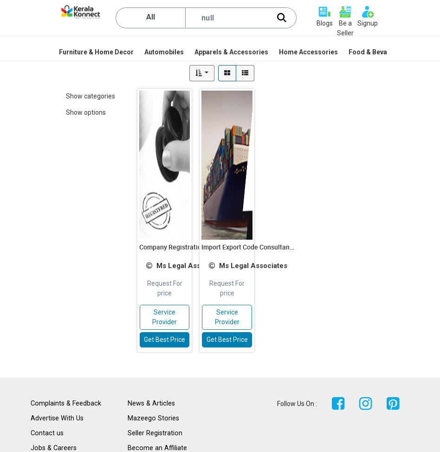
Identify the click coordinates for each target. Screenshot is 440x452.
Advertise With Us (57, 418)
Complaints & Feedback (66, 403)
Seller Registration (155, 433)
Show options (86, 112)
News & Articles (151, 403)
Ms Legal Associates (190, 266)
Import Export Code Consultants (248, 246)
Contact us (47, 433)
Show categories (90, 96)
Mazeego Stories (153, 418)
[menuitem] (97, 52)
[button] (202, 73)
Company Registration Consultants (190, 246)
